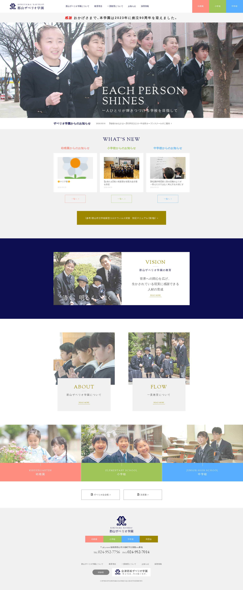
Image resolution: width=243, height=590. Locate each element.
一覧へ (74, 199)
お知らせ (132, 6)
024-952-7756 (109, 551)
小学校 (218, 6)
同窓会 (149, 539)
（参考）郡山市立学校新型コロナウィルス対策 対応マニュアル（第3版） (120, 218)
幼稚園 (201, 6)
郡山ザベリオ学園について (77, 6)
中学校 (235, 6)
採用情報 (145, 6)
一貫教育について (115, 6)
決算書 (143, 495)
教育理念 (98, 6)
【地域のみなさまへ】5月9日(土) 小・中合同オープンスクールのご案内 (133, 123)
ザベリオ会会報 (101, 495)
